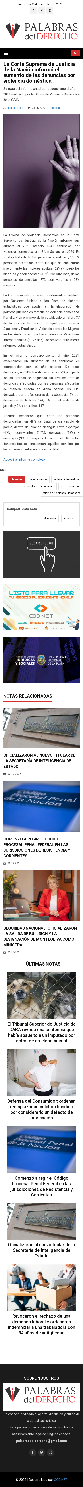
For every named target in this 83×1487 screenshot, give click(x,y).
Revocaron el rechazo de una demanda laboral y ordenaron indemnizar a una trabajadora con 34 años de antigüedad (41, 1324)
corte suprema (70, 486)
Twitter (69, 518)
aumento (29, 486)
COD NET (60, 1480)
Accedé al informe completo (24, 459)
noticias (54, 107)
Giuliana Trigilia (14, 107)
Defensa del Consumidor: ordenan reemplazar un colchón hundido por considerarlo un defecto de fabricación (41, 1109)
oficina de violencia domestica (62, 493)
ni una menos (38, 479)
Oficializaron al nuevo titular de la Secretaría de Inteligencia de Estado (39, 761)
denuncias (47, 486)
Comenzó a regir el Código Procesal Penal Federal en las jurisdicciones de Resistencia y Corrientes (41, 1186)
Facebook (50, 518)
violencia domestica (66, 479)
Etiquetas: (17, 479)
